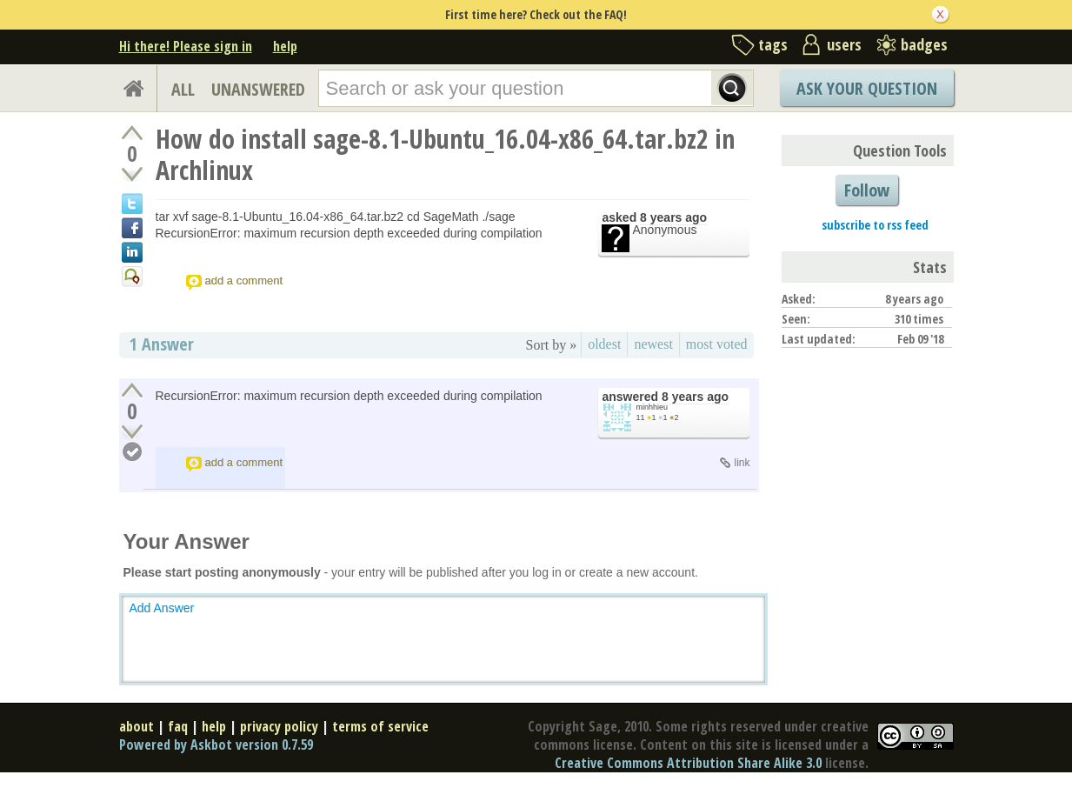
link (741, 463)
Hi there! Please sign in (185, 46)
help (285, 46)
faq (178, 726)
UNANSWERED (258, 89)
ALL (183, 89)
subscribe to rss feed (875, 225)
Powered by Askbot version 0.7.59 (216, 744)
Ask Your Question (866, 88)
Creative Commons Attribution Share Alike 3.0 (688, 762)
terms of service (380, 726)
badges (924, 44)
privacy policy (279, 726)
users (844, 44)
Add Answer (162, 608)
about (136, 726)
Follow (866, 190)
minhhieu (652, 407)
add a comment (244, 280)
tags (773, 44)
